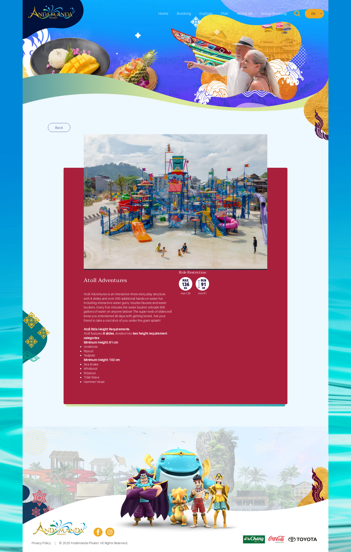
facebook (98, 532)
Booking (184, 13)
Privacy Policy (41, 543)
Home (163, 13)
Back (59, 127)
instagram (109, 532)
